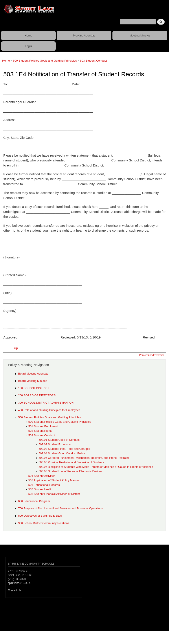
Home (28, 35)
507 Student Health (40, 489)
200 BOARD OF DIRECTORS (36, 395)
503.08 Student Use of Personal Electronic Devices (70, 471)
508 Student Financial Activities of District (54, 494)
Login (28, 46)
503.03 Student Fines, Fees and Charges (64, 448)
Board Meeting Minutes (32, 380)
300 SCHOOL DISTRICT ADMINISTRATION (45, 402)
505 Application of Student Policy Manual (53, 480)
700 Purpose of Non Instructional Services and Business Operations (60, 508)
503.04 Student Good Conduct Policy (62, 453)
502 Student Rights (40, 430)
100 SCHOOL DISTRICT (33, 388)
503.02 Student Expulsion (55, 444)
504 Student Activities (41, 475)
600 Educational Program (34, 501)
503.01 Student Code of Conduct (59, 439)
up (16, 348)
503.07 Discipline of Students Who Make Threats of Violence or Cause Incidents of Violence (96, 466)
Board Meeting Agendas (33, 373)
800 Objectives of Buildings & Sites (40, 515)
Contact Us (14, 590)
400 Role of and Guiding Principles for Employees (49, 410)
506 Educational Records (44, 485)
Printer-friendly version (151, 355)
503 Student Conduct (93, 60)
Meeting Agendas (84, 35)
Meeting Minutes (139, 35)
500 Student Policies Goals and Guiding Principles (45, 60)
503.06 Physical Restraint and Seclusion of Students (71, 462)
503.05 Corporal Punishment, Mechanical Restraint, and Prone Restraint (84, 457)
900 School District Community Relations (43, 523)
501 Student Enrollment (43, 426)
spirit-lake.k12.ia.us (19, 583)
